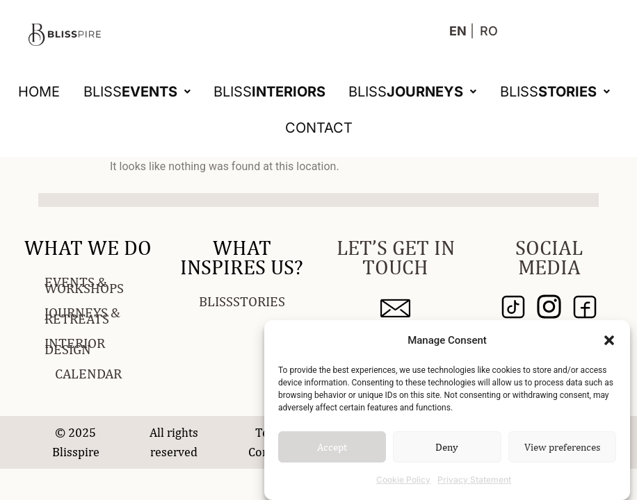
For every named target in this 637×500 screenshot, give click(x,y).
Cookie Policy (403, 479)
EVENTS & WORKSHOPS (84, 285)
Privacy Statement (474, 479)
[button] (609, 340)
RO (489, 31)
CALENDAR (88, 373)
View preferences (562, 447)
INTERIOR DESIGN (75, 346)
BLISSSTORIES (242, 301)
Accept (332, 447)
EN (458, 31)
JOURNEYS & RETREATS (82, 315)
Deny (446, 447)
